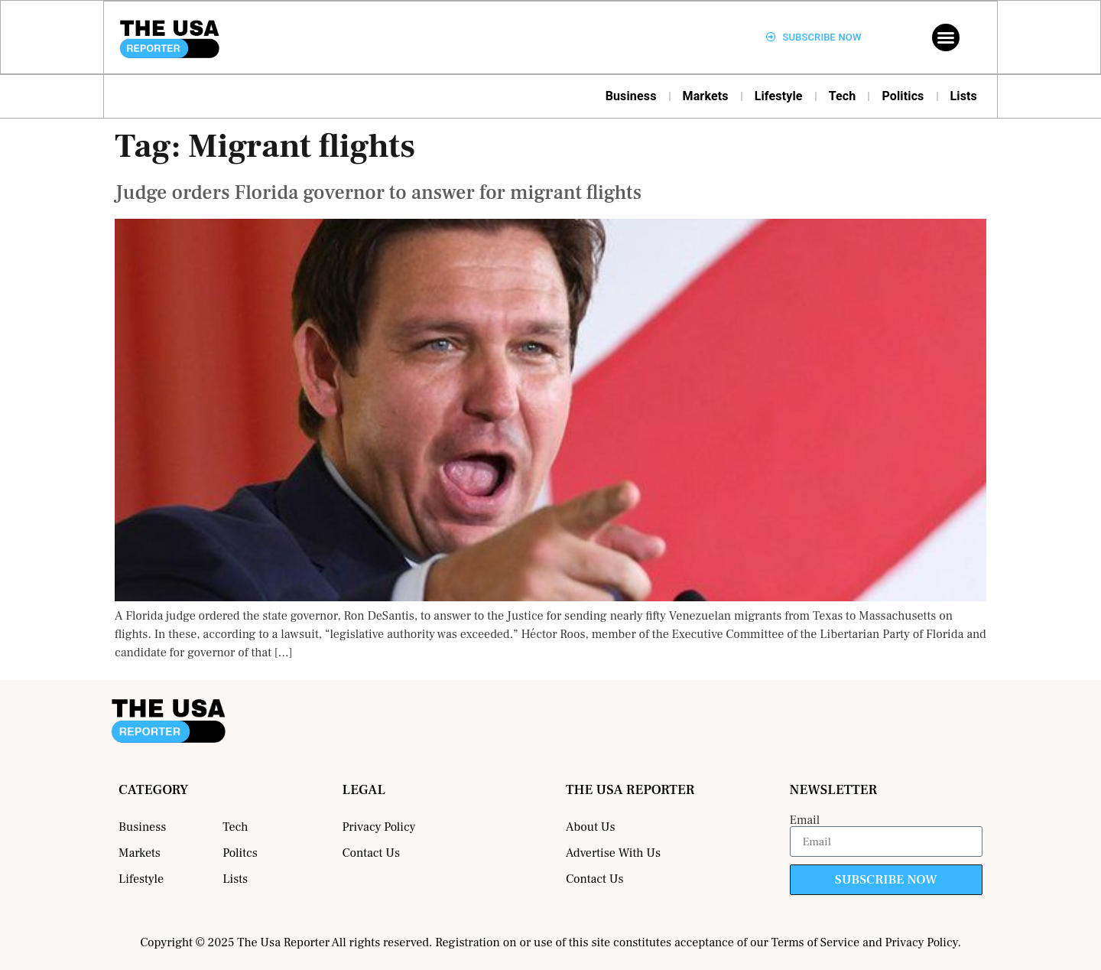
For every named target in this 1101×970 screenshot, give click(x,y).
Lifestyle (779, 96)
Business (631, 96)
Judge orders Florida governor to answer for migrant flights (378, 193)
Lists (964, 96)
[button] (946, 37)
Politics (903, 96)
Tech (842, 96)
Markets (706, 96)
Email (805, 820)
